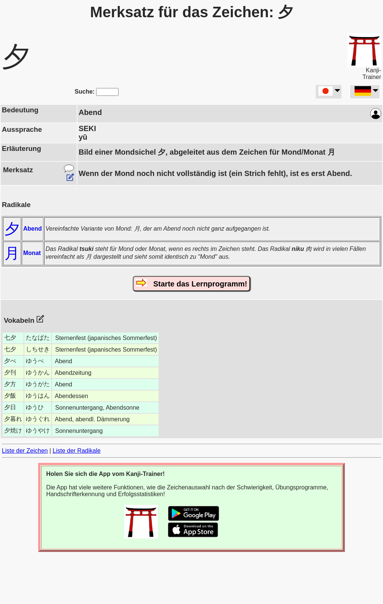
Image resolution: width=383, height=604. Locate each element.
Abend (32, 228)
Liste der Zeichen (25, 450)
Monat (32, 253)
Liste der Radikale (77, 450)
